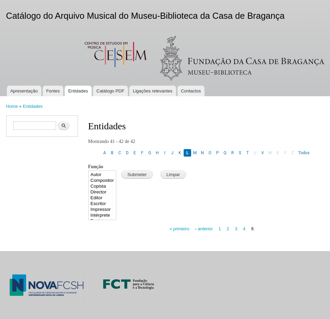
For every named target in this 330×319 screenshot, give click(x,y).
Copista (102, 186)
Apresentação (24, 90)
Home (12, 106)
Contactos (191, 90)
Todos (303, 152)
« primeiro (179, 228)
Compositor (102, 181)
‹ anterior (204, 228)
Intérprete (102, 215)
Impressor (102, 210)
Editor (102, 198)
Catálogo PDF (110, 90)
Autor (102, 175)
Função (95, 166)
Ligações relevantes (152, 90)
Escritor (102, 204)
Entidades (78, 90)
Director (102, 192)
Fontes (53, 90)
